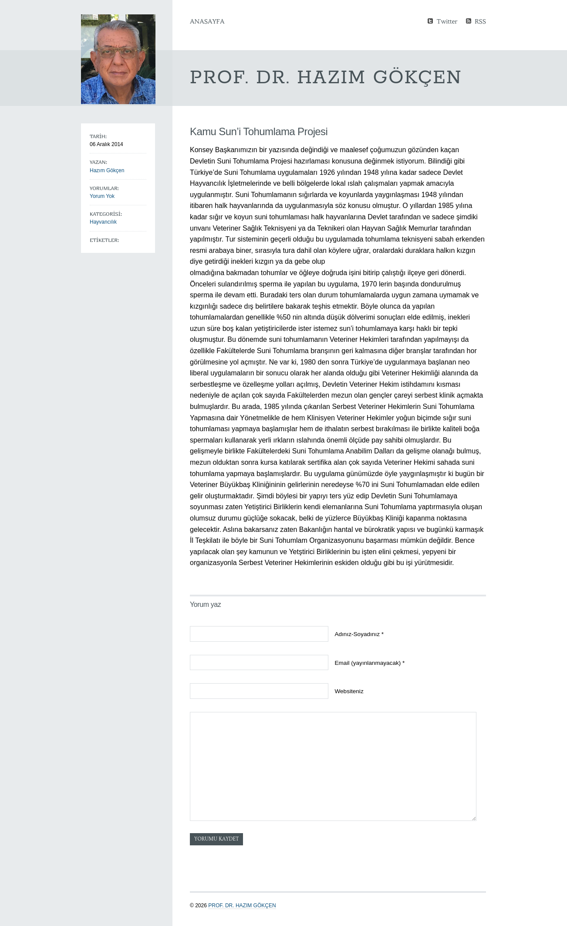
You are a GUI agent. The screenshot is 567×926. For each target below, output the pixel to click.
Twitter (446, 20)
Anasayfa (207, 21)
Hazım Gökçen (107, 170)
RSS (480, 20)
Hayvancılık (103, 222)
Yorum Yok (102, 196)
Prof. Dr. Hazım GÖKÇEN (242, 905)
